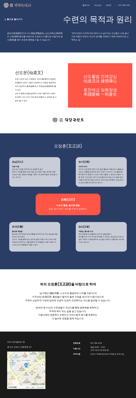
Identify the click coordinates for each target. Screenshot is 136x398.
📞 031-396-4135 (123, 5)
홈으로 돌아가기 (13, 19)
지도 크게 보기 (40, 387)
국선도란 (97, 5)
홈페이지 (86, 5)
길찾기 (33, 387)
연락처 (108, 5)
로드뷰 (27, 387)
